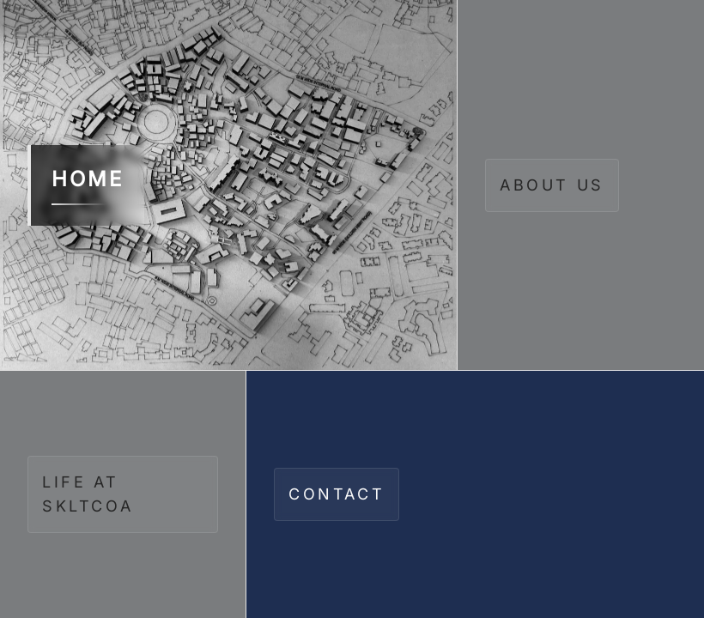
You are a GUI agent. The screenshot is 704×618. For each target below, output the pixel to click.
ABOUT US (552, 185)
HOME (88, 186)
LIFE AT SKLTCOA (87, 494)
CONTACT (336, 494)
